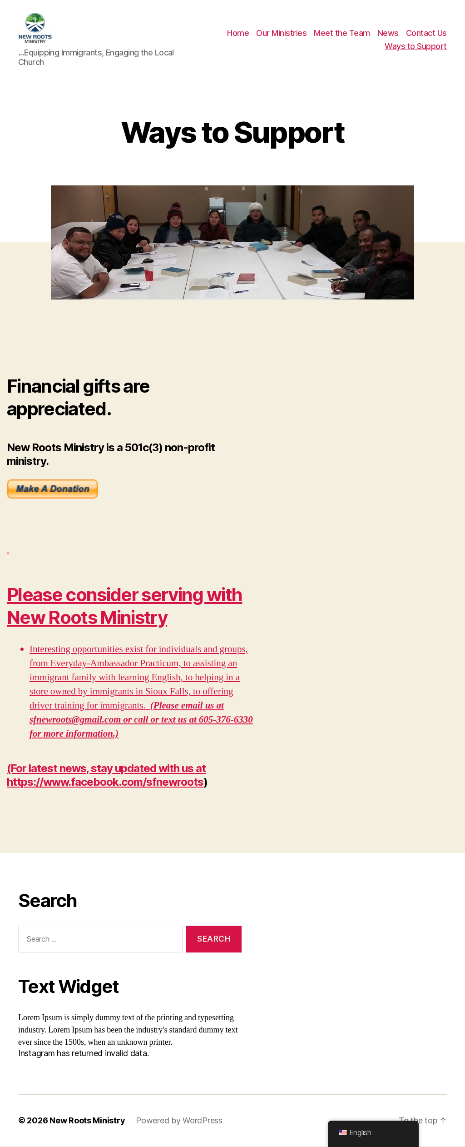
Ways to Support (416, 47)
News (388, 33)
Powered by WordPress (179, 1121)
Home (238, 33)
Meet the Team (342, 33)
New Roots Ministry (87, 1121)
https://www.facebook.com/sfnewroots (105, 782)
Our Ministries (281, 33)
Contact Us (426, 33)
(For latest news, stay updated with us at (106, 769)
